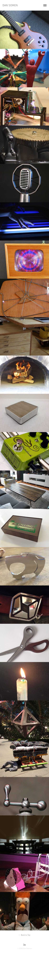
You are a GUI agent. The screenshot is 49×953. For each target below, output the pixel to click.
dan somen (10, 5)
